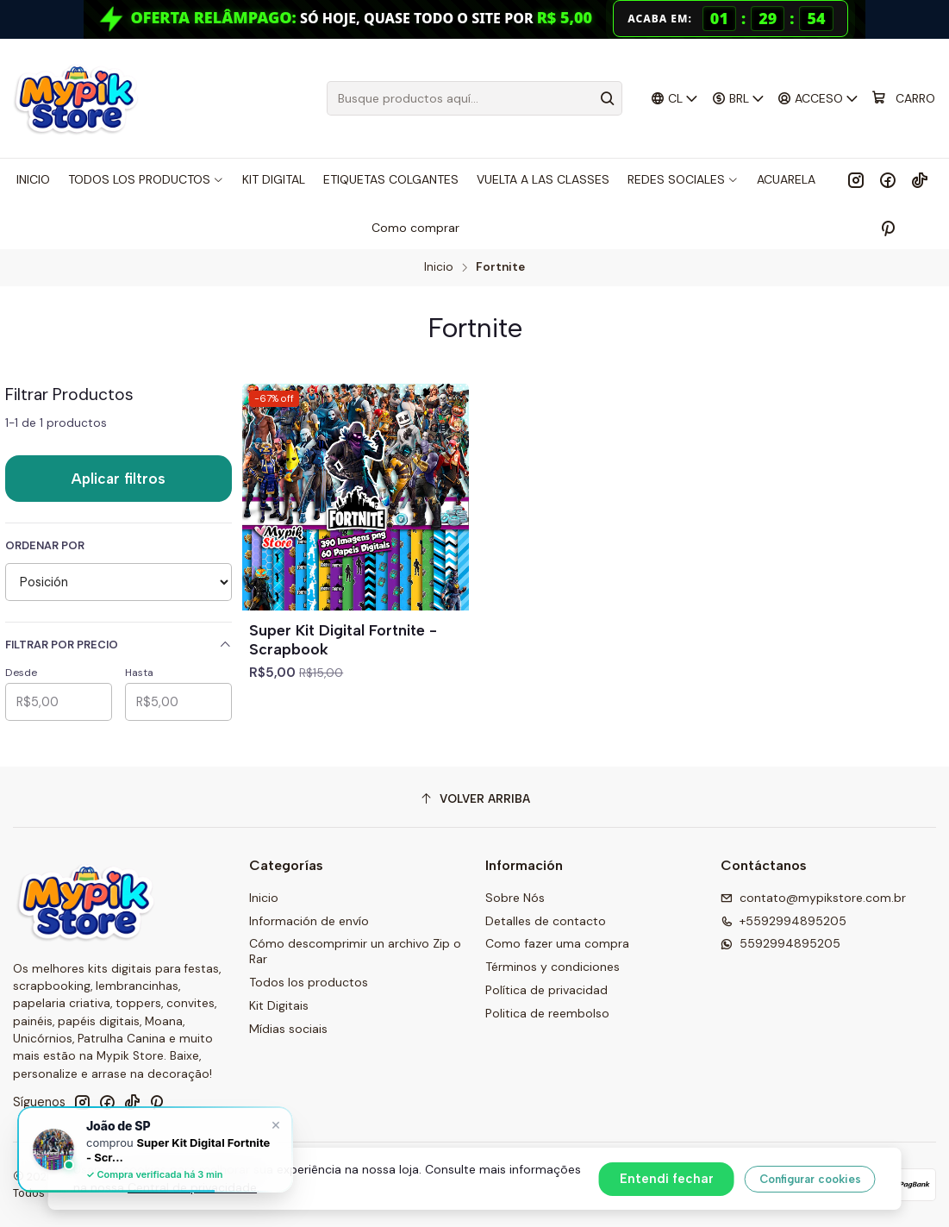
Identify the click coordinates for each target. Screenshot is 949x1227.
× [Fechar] (276, 1124)
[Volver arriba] (474, 799)
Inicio (438, 267)
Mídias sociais (288, 1028)
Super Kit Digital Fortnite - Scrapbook (343, 639)
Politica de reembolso (547, 1013)
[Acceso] (818, 98)
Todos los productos (308, 982)
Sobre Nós (515, 897)
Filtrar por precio (118, 644)
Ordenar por (44, 546)
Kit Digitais (279, 1005)
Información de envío (309, 921)
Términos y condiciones (552, 966)
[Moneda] (738, 98)
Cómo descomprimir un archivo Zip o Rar (355, 951)
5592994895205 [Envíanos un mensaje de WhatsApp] (780, 943)
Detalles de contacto (545, 921)
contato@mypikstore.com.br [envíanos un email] (813, 897)
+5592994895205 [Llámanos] (783, 921)
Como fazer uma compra (557, 943)
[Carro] (903, 98)
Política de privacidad (546, 990)
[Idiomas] (674, 98)
